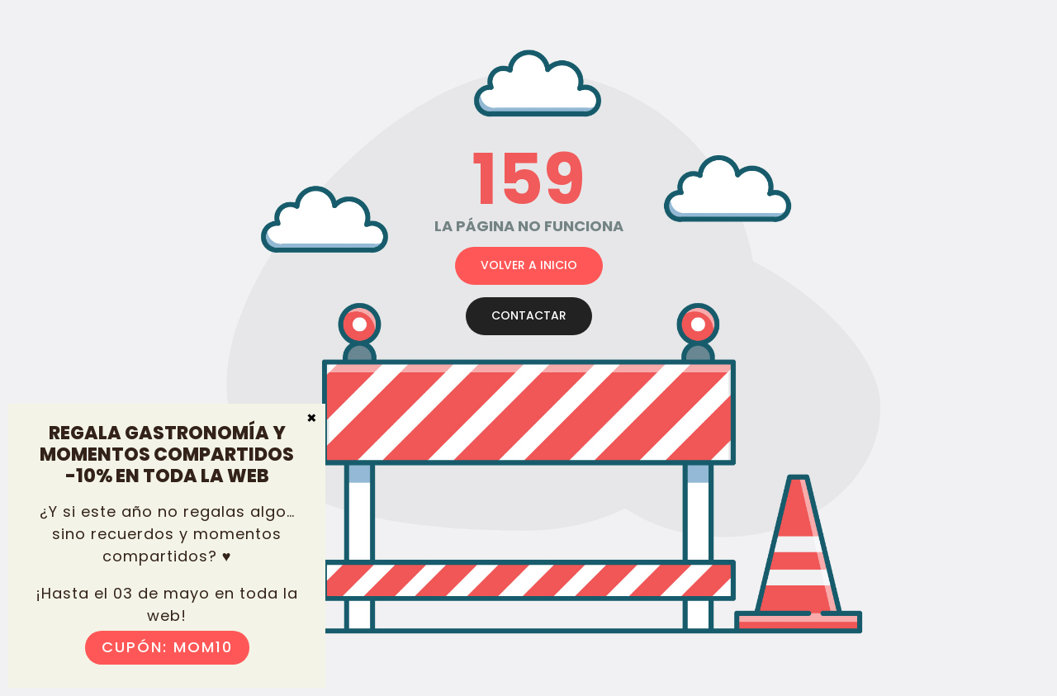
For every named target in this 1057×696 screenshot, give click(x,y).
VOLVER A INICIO (529, 265)
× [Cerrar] (311, 417)
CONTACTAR (528, 315)
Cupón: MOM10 (167, 647)
